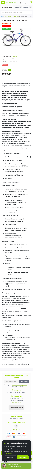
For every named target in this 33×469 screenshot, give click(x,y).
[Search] (3, 12)
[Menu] (3, 2)
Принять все (22, 457)
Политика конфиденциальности (19, 385)
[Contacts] (25, 2)
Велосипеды (7, 16)
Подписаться (24, 381)
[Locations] (20, 2)
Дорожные (16, 16)
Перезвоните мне (16, 402)
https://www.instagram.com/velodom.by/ (16, 426)
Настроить (10, 457)
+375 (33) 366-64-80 (17, 400)
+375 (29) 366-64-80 (17, 399)
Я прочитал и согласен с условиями (17, 385)
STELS (15, 56)
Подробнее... (8, 453)
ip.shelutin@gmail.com (16, 429)
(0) (8, 61)
